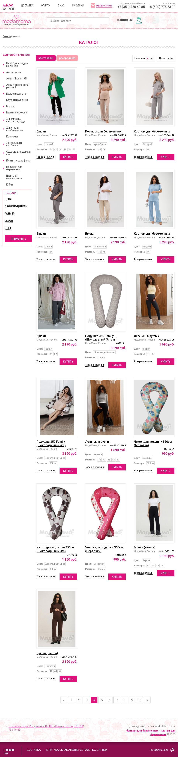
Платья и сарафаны (18, 160)
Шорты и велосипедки (14, 177)
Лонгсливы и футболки (14, 144)
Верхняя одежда (16, 112)
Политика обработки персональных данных (76, 749)
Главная (7, 36)
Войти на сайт (125, 20)
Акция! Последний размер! (17, 86)
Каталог (8, 5)
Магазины (78, 5)
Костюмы (12, 136)
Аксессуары (13, 72)
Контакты (9, 9)
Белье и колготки (16, 93)
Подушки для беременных (14, 168)
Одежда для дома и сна (18, 153)
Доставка (27, 5)
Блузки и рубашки (17, 99)
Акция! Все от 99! (16, 78)
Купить (68, 157)
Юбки (9, 184)
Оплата (45, 5)
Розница (9, 749)
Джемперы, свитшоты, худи (15, 120)
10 (139, 700)
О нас (61, 5)
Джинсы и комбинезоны (14, 129)
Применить (18, 238)
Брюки (10, 106)
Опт (6, 753)
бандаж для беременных (142, 730)
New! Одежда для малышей (17, 64)
